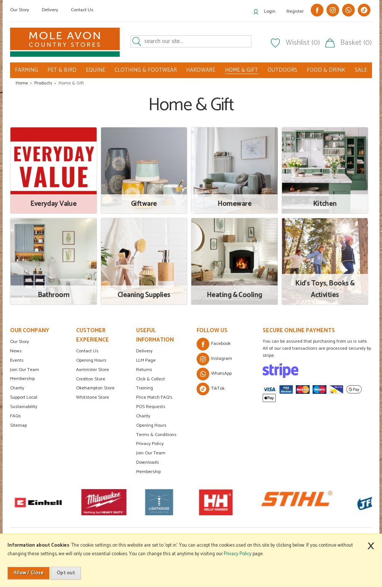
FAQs (15, 416)
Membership (22, 379)
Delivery (50, 10)
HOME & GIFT (241, 70)
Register (295, 11)
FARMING (26, 70)
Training (144, 388)
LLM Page (146, 360)
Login (269, 11)
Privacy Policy (150, 444)
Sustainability (23, 407)
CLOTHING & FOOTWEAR (146, 70)
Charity (17, 388)
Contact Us (82, 10)
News (16, 351)
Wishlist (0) (303, 43)
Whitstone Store (92, 397)
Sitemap (18, 425)
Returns (144, 370)
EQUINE (95, 70)
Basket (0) (356, 43)
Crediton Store (90, 379)
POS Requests (150, 407)
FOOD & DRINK (326, 70)
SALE (361, 70)
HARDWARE (200, 70)
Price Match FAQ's (154, 397)
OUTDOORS (282, 70)
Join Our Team (24, 370)
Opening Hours (91, 360)
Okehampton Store (95, 388)
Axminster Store (92, 370)
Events (17, 360)
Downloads (147, 462)
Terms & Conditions (156, 435)
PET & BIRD (61, 70)
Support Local (23, 397)
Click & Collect (150, 379)
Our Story (19, 10)
